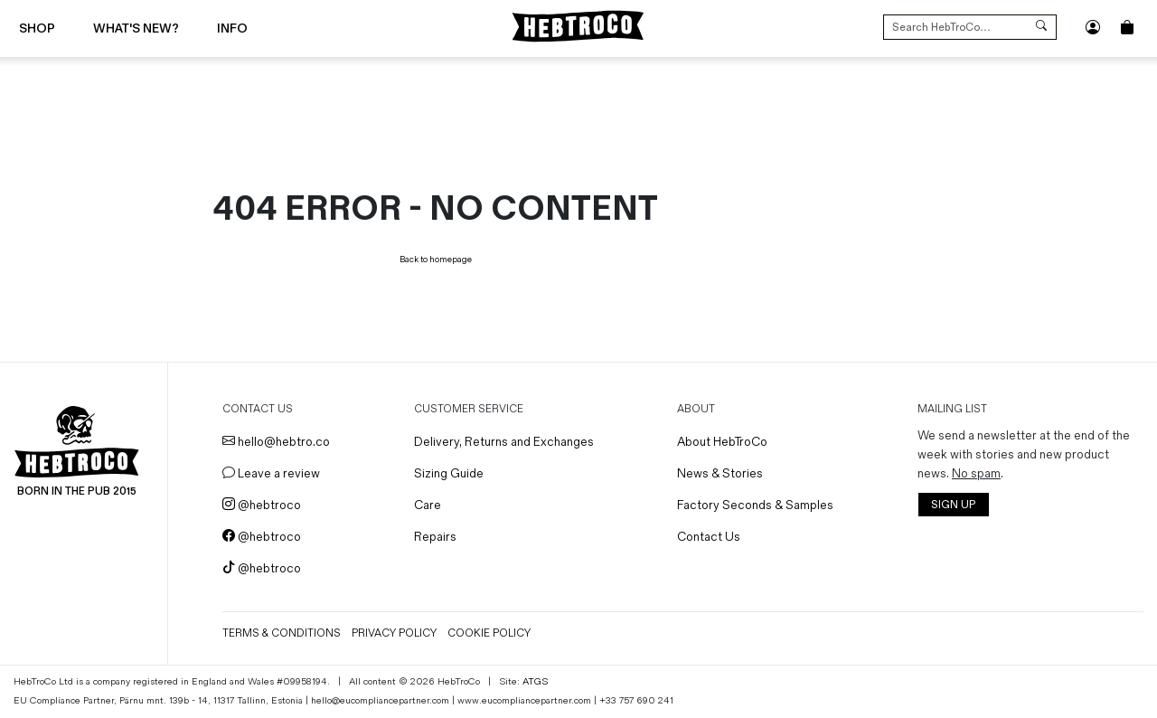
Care (427, 505)
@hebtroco (261, 505)
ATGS (535, 681)
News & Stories (720, 473)
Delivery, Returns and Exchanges (504, 441)
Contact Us (708, 536)
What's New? (136, 28)
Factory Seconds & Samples (755, 505)
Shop (37, 28)
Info (232, 28)
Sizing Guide (449, 473)
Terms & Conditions (281, 633)
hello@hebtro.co (276, 441)
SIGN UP (953, 505)
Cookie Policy (489, 633)
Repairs (435, 536)
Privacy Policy (394, 633)
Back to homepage (436, 259)
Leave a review (271, 473)
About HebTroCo (722, 441)
